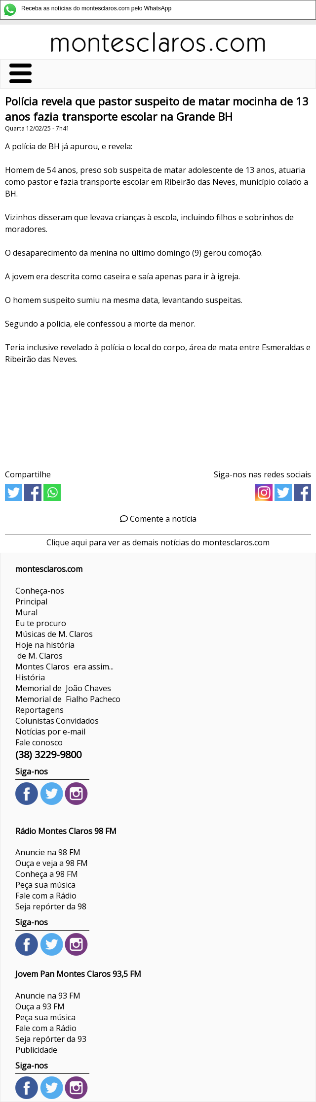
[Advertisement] (158, 413)
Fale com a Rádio (46, 895)
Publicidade (36, 1049)
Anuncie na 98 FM (47, 852)
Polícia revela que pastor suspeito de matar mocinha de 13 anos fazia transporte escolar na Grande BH (157, 109)
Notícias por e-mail (50, 731)
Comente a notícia (158, 518)
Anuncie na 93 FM (47, 995)
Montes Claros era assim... (64, 666)
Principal (31, 601)
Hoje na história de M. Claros (45, 650)
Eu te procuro (40, 623)
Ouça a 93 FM (40, 1006)
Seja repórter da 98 (50, 906)
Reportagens (39, 709)
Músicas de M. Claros (54, 634)
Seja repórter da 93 (50, 1039)
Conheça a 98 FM (46, 873)
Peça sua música (45, 884)
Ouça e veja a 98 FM (51, 863)
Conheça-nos (39, 590)
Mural (26, 612)
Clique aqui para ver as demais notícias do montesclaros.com (158, 542)
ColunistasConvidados (57, 720)
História (30, 677)
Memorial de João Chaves (63, 688)
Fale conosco (39, 742)
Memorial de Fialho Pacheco (67, 699)
